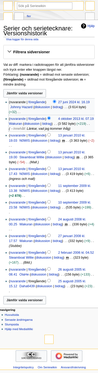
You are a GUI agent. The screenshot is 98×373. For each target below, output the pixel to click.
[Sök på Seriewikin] (44, 5)
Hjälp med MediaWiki (19, 329)
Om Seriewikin (47, 367)
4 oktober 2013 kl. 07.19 (76, 119)
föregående (36, 102)
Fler (29, 16)
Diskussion (19, 17)
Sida (8, 17)
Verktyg (89, 17)
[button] (49, 52)
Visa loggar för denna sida (22, 39)
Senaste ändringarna (18, 319)
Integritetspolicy (23, 367)
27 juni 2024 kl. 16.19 (74, 102)
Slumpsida (12, 324)
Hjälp (87, 26)
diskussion (42, 107)
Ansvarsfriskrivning (73, 367)
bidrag (57, 107)
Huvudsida (12, 314)
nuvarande (18, 119)
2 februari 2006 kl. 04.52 (76, 252)
